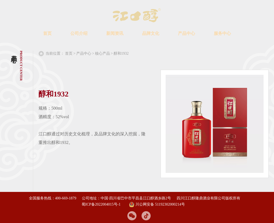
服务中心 (222, 33)
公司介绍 (78, 33)
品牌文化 (150, 33)
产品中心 (186, 33)
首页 (47, 33)
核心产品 (102, 53)
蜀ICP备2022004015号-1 (101, 204)
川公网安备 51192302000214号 (157, 204)
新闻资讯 (114, 33)
